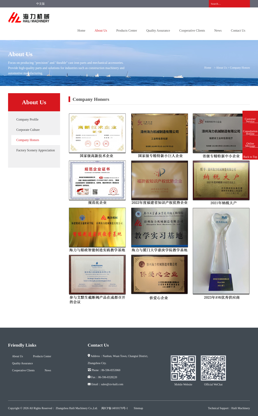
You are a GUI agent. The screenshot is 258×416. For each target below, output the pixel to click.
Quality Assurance (158, 30)
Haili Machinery (240, 408)
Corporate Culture (28, 129)
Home (81, 30)
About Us (101, 30)
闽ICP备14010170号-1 (114, 408)
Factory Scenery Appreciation (35, 150)
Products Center (126, 30)
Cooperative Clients (192, 30)
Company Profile (27, 119)
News (218, 30)
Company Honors (27, 140)
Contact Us (238, 30)
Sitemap (138, 408)
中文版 (40, 3)
